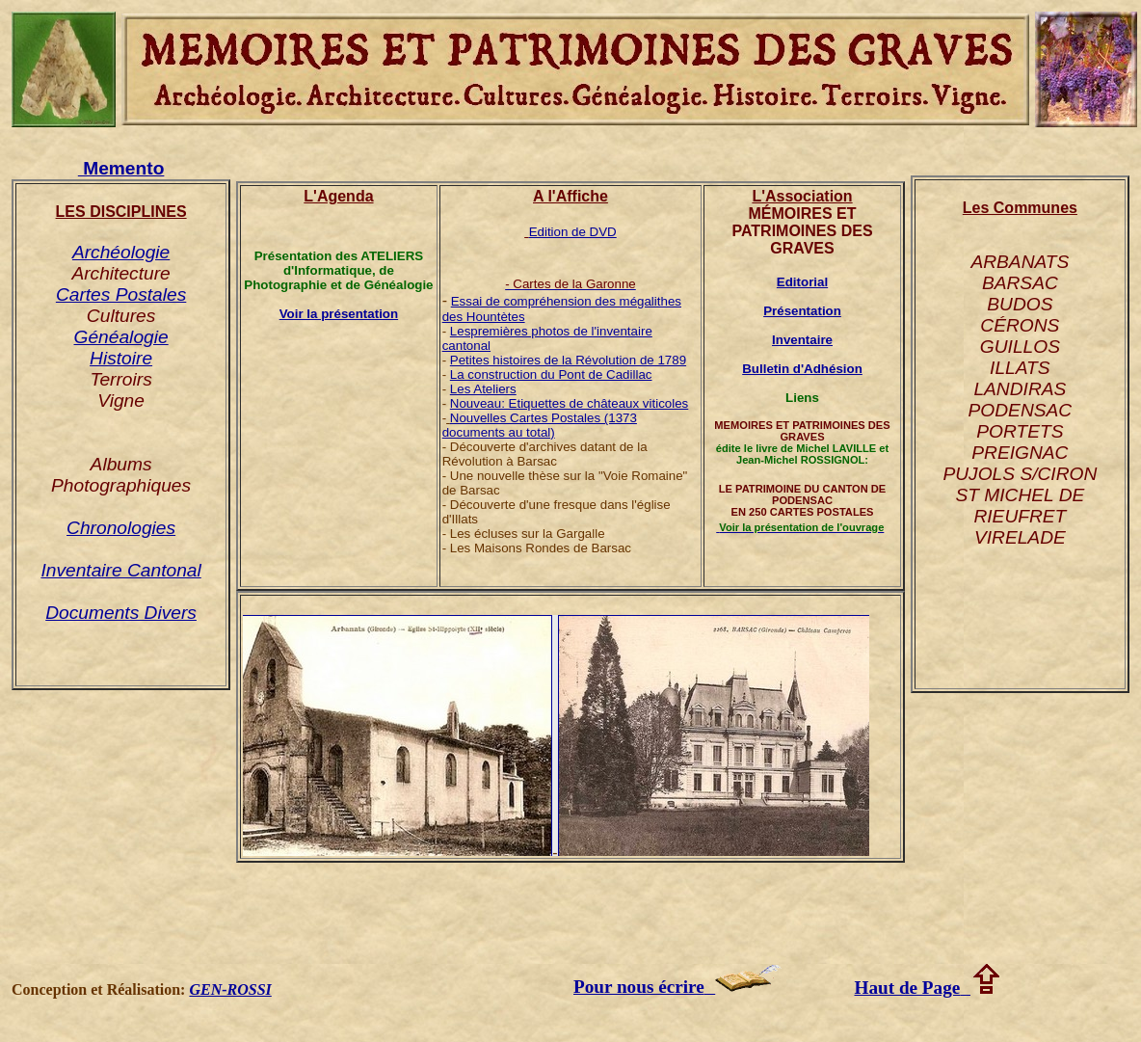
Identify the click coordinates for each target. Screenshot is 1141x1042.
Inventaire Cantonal (120, 570)
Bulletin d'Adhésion (802, 368)
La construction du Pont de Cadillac (551, 374)
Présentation (802, 311)
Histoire (121, 358)
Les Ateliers (483, 389)
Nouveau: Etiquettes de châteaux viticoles (569, 403)
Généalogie (121, 337)
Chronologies (120, 528)
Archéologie (121, 252)
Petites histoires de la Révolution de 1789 (568, 360)
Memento (121, 168)
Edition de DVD (573, 232)
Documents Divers (121, 612)
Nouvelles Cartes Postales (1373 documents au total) (539, 425)
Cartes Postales (121, 294)
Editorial (802, 282)
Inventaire (802, 340)
